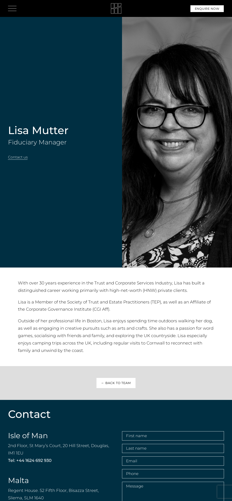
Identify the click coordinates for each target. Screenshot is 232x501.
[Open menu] (12, 8)
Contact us (18, 157)
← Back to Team (116, 383)
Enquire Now (207, 9)
